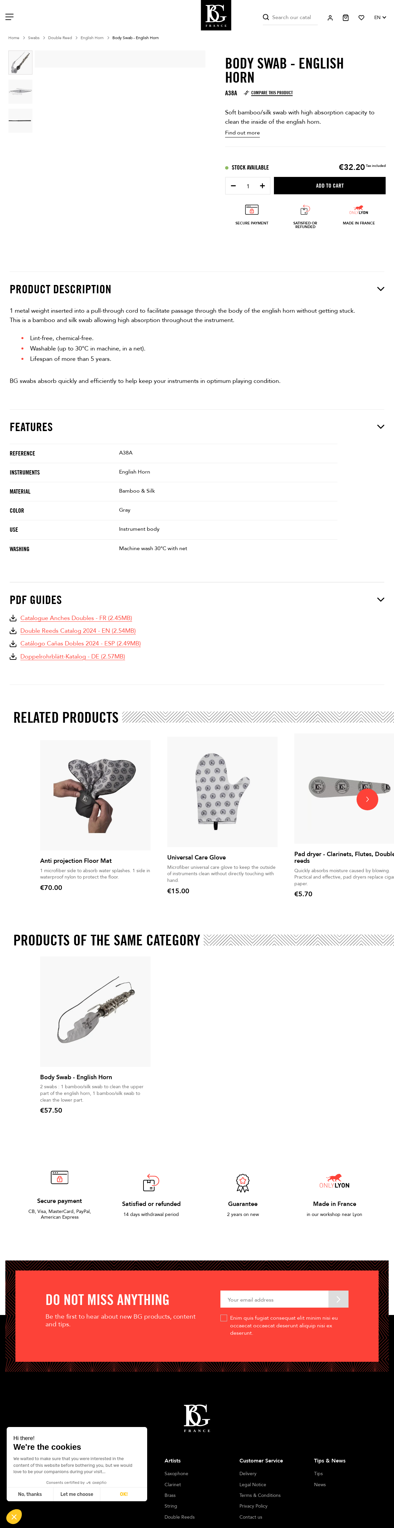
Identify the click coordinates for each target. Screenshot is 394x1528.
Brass (170, 1495)
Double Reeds (180, 1517)
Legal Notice (252, 1485)
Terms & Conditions (260, 1495)
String (171, 1506)
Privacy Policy (253, 1506)
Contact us (250, 1517)
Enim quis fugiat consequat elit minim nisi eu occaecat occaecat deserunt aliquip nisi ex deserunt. (284, 1325)
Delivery (248, 1473)
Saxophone (176, 1473)
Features (197, 427)
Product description (197, 289)
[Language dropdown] (380, 17)
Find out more (242, 132)
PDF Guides (197, 600)
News (320, 1485)
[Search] (290, 17)
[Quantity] (248, 186)
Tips (318, 1473)
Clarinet (173, 1485)
